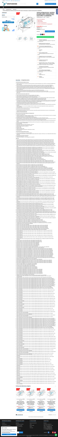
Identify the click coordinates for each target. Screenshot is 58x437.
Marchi (3, 15)
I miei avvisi (31, 427)
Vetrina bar (4, 12)
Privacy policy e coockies (19, 424)
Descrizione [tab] (18, 80)
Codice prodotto (39, 17)
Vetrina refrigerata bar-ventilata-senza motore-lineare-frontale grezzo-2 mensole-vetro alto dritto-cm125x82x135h (31, 403)
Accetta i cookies (9, 434)
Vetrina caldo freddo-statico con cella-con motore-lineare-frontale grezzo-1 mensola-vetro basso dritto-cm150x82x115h (20, 403)
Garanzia (17, 427)
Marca (48, 17)
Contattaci (46, 420)
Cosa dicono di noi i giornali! (6, 425)
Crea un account (53, 0)
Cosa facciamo (4, 424)
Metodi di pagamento (19, 426)
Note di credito (32, 425)
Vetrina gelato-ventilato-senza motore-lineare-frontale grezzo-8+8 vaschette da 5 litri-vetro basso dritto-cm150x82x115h (51, 403)
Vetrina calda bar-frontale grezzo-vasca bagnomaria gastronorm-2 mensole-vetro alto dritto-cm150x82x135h (41, 403)
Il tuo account (33, 420)
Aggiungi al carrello (50, 31)
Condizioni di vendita (19, 425)
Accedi (49, 0)
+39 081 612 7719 (7, 0)
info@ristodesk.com (17, 0)
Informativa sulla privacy (6, 432)
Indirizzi (31, 426)
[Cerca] (29, 4)
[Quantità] (41, 31)
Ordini (31, 424)
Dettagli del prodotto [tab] (25, 80)
